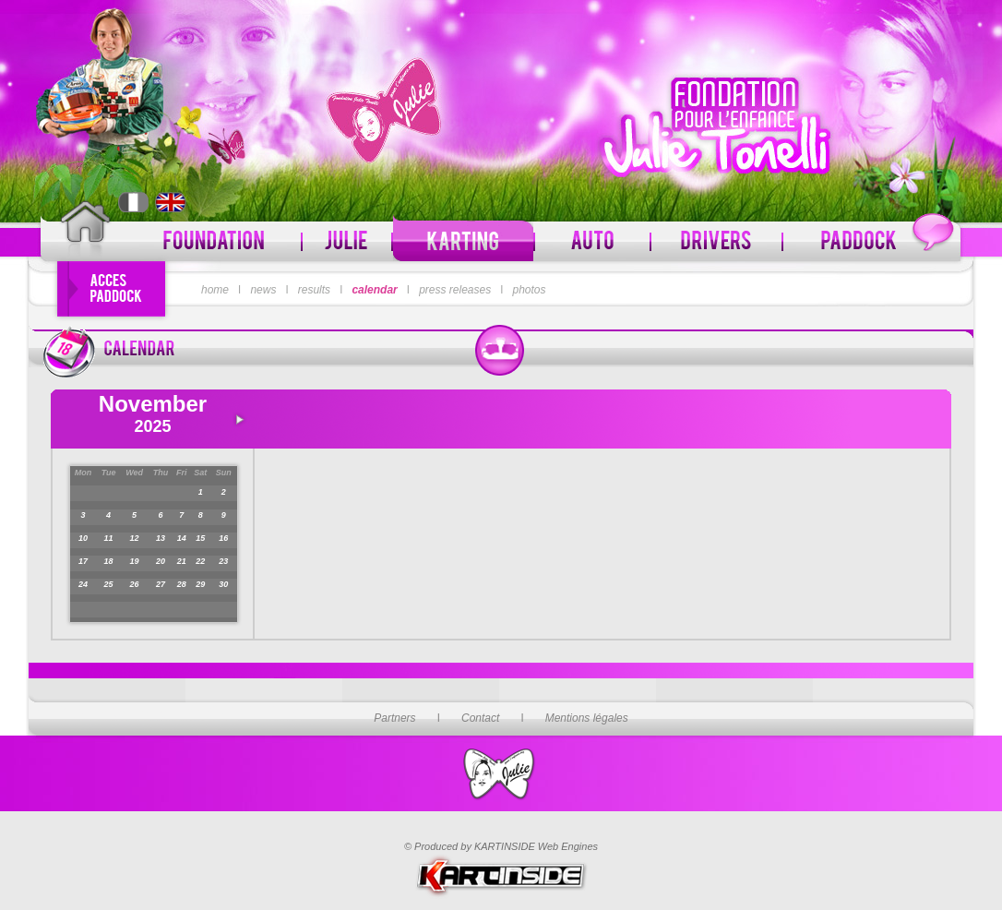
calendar (374, 289)
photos (529, 289)
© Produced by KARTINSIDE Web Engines (501, 846)
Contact (480, 718)
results (314, 289)
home (215, 289)
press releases (455, 289)
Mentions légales (586, 718)
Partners (394, 718)
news (263, 289)
